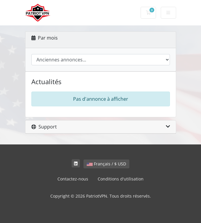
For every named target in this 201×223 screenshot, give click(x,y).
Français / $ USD (106, 164)
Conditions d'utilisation (121, 179)
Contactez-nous (72, 179)
